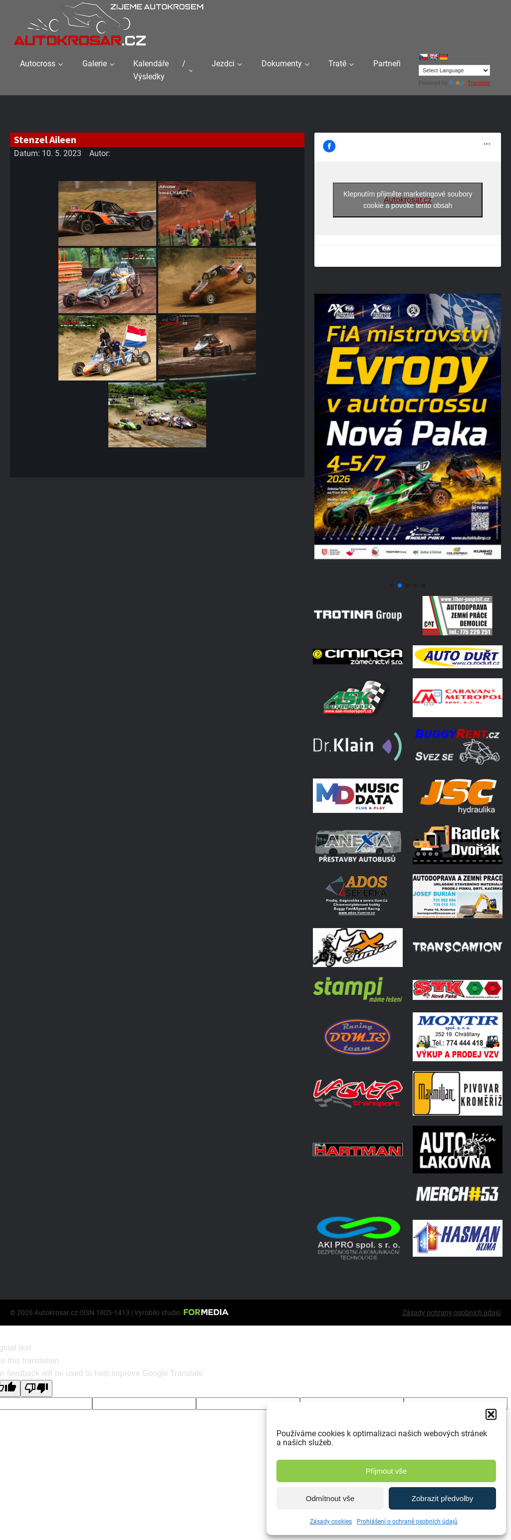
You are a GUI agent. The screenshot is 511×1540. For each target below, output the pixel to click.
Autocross (37, 63)
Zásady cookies (331, 1521)
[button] (491, 1414)
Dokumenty (281, 63)
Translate (469, 83)
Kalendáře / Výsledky (159, 70)
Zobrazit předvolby (442, 1498)
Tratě (337, 63)
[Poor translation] (36, 1388)
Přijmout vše (386, 1471)
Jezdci (223, 63)
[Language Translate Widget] (454, 70)
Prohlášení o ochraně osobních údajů (407, 1521)
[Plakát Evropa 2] (407, 573)
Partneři (387, 63)
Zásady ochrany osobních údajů (451, 1313)
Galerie (94, 63)
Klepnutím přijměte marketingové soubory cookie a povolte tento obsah (407, 199)
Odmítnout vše (330, 1498)
